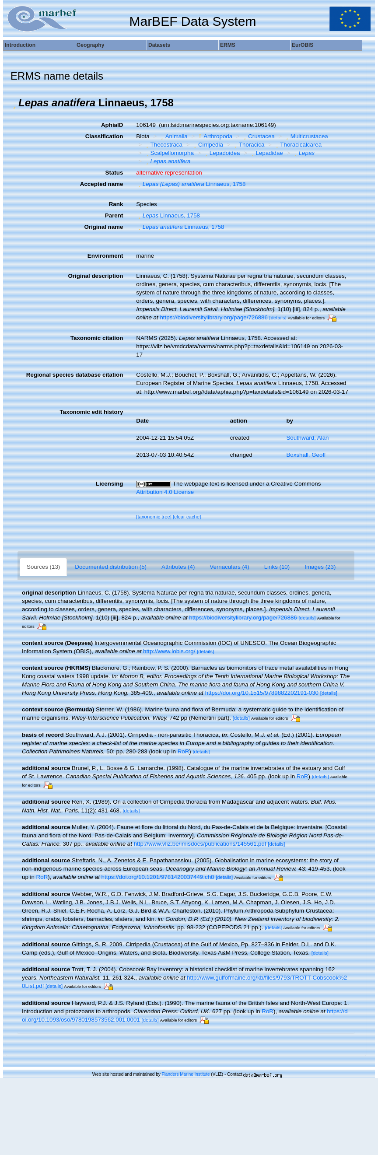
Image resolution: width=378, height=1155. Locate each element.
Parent (114, 215)
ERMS (227, 45)
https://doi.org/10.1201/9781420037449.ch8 (158, 877)
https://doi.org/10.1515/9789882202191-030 (261, 693)
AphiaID (112, 125)
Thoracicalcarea (298, 144)
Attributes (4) (178, 567)
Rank (116, 204)
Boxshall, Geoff (306, 455)
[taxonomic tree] (154, 516)
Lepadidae (266, 153)
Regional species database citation (74, 374)
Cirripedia (207, 144)
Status (114, 172)
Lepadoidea (221, 153)
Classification (104, 136)
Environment (105, 255)
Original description (95, 276)
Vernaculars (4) (229, 567)
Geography (90, 45)
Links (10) (277, 567)
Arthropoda (214, 136)
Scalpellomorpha (169, 153)
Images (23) (320, 567)
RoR (183, 751)
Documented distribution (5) (111, 567)
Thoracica (248, 144)
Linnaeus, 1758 (190, 184)
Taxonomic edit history (91, 412)
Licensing (109, 483)
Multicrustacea (306, 136)
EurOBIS (302, 45)
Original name (103, 227)
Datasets (159, 45)
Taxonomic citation (96, 338)
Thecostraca (163, 144)
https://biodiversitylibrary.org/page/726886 (213, 317)
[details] (278, 317)
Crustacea (258, 136)
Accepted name (101, 184)
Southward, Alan (307, 437)
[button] (14, 103)
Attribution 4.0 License (165, 492)
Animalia (173, 136)
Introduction (20, 45)
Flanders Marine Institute (186, 1074)
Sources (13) (43, 567)
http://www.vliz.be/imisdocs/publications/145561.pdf (200, 843)
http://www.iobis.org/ (169, 651)
